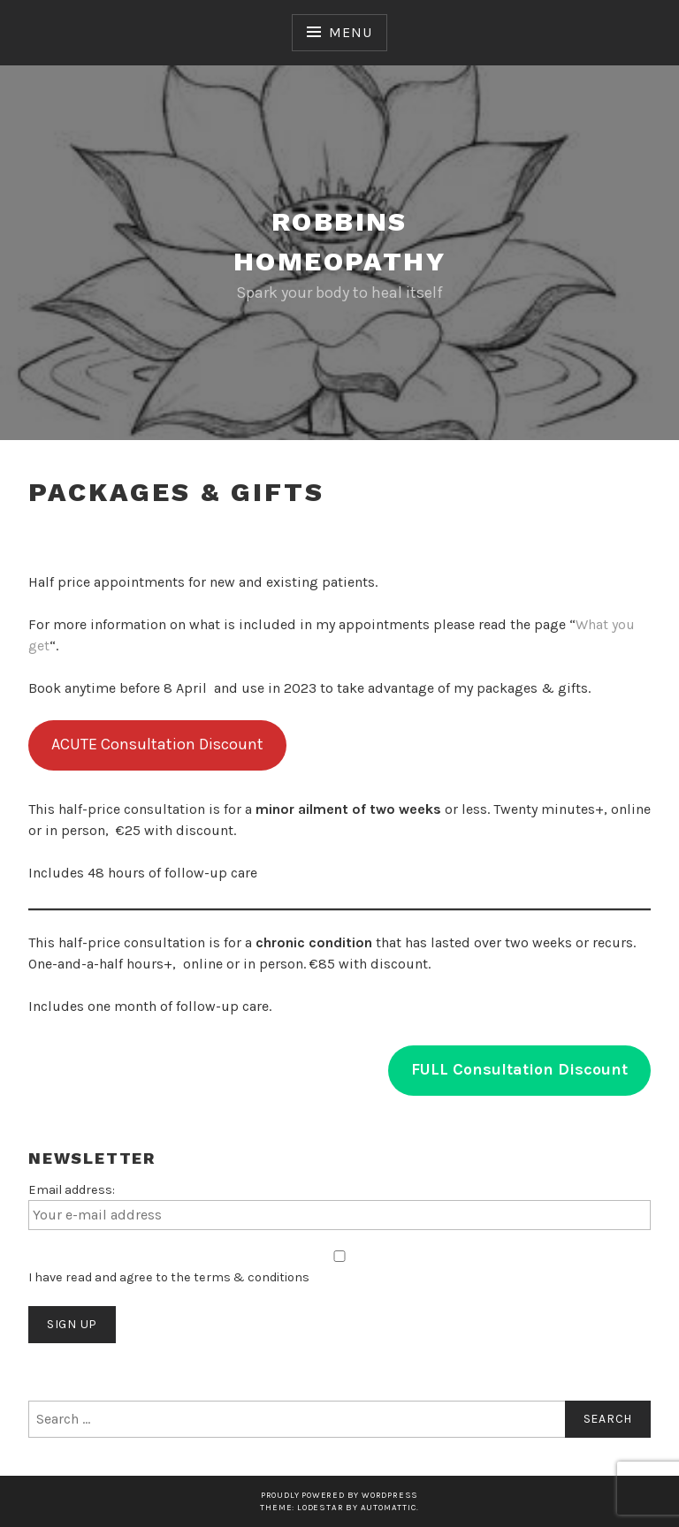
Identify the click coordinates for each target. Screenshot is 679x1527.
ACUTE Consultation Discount (157, 744)
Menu (350, 32)
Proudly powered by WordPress (339, 1495)
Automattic (388, 1507)
